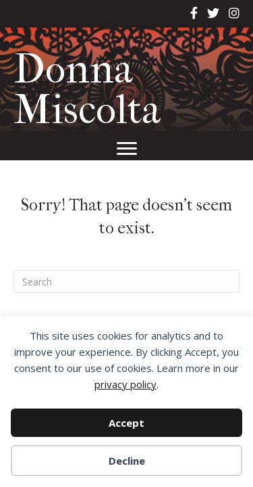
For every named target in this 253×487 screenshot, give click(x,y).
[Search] (126, 281)
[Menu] (126, 148)
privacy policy (125, 384)
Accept (126, 423)
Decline (127, 460)
